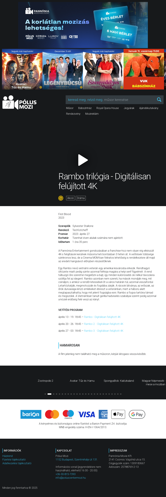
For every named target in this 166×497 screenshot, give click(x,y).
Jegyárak (129, 108)
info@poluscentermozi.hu (71, 477)
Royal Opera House (107, 108)
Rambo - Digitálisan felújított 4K (102, 317)
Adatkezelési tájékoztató (16, 463)
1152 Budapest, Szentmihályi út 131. (77, 459)
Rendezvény (73, 113)
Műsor (69, 108)
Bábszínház (85, 108)
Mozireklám (92, 113)
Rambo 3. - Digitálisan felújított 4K (103, 330)
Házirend (7, 456)
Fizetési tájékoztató (14, 459)
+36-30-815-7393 (66, 474)
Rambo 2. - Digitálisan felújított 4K (103, 323)
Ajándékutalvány (148, 108)
